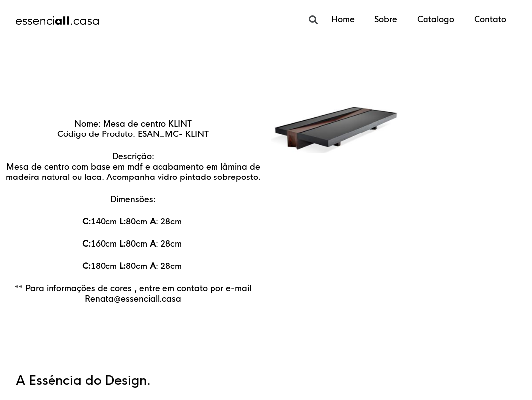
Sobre (385, 19)
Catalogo (435, 19)
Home (343, 19)
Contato (490, 19)
